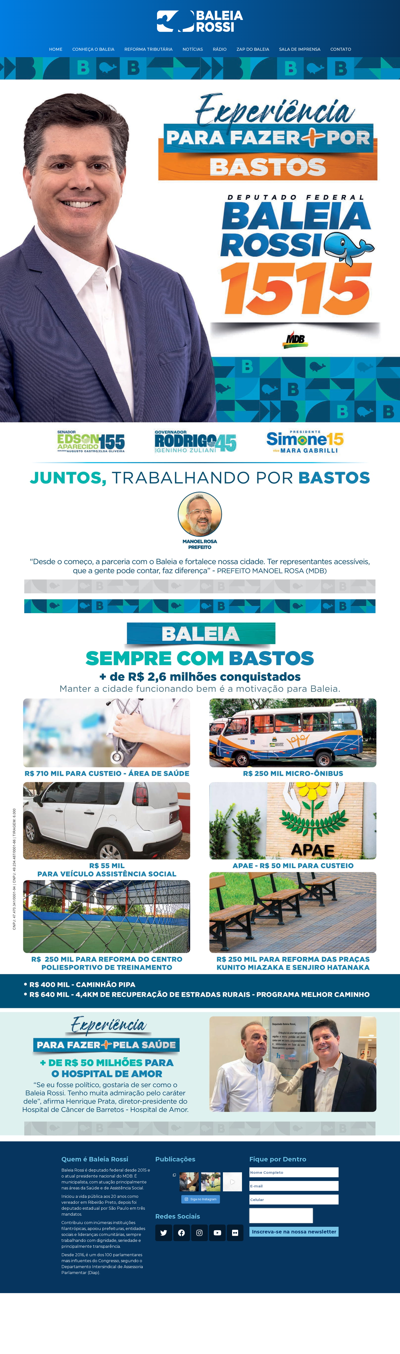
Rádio (220, 49)
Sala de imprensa (299, 49)
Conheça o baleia (93, 49)
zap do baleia (253, 49)
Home (55, 49)
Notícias (193, 49)
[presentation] (281, 1215)
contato (340, 49)
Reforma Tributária (148, 49)
